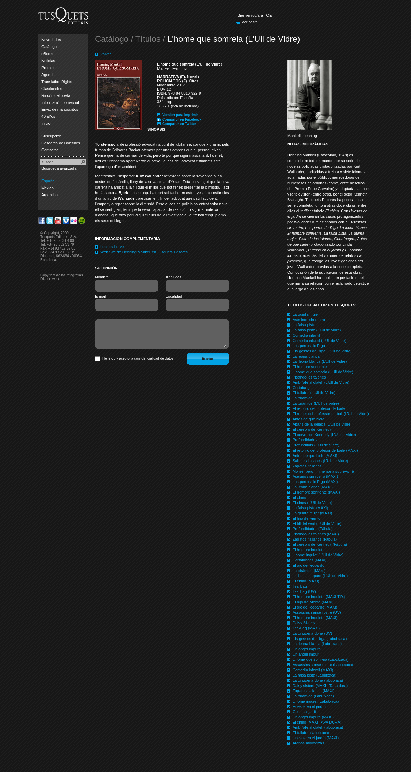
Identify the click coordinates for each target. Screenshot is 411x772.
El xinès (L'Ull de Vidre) (312, 502)
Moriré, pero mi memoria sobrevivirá (323, 471)
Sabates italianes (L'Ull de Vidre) (320, 461)
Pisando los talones (309, 377)
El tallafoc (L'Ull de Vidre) (314, 393)
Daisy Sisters (304, 623)
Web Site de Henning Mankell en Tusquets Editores (144, 252)
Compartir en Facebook (181, 119)
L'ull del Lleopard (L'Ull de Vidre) (320, 576)
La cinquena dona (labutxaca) (318, 680)
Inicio (46, 123)
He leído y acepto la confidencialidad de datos (137, 358)
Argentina (49, 195)
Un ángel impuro (307, 649)
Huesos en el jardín (309, 706)
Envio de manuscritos (59, 109)
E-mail (100, 296)
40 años (48, 116)
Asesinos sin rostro (309, 320)
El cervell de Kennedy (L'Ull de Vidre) (324, 435)
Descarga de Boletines (60, 143)
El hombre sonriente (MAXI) (316, 492)
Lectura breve (112, 247)
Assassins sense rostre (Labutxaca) (323, 665)
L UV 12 (164, 89)
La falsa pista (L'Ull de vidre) (317, 330)
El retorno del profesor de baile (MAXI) (325, 450)
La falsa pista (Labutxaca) (314, 675)
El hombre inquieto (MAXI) (315, 618)
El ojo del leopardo (308, 565)
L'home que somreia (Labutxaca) (320, 659)
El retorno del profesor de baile (319, 408)
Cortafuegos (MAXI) (309, 560)
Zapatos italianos (307, 466)
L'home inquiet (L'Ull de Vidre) (318, 555)
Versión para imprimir (180, 115)
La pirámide (302, 398)
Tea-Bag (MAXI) (306, 628)
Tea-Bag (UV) (304, 591)
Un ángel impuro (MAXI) (313, 717)
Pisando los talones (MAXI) (316, 534)
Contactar (49, 150)
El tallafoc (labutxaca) (311, 733)
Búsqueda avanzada (58, 168)
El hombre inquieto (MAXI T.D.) (319, 597)
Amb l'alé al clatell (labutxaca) (318, 727)
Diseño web (49, 279)
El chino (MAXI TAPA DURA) (317, 722)
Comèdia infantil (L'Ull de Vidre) (319, 340)
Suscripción (51, 136)
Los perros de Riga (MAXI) (315, 482)
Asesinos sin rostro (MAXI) (315, 476)
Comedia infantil (306, 335)
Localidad (174, 296)
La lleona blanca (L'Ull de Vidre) (320, 361)
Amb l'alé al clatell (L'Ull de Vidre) (321, 382)
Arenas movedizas (308, 743)
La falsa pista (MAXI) (310, 508)
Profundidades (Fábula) (313, 529)
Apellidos (173, 277)
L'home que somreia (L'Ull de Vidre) (323, 372)
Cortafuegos (303, 387)
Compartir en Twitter (179, 124)
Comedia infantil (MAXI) (313, 670)
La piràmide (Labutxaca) (313, 696)
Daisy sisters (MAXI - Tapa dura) (320, 685)
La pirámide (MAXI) (309, 570)
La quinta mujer (306, 314)
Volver (105, 54)
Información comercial (60, 102)
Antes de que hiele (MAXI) (315, 455)
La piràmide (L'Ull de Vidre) (316, 403)
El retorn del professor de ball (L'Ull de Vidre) (331, 414)
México (47, 188)
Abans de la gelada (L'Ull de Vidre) (322, 424)
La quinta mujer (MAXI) (312, 513)
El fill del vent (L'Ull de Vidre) (317, 523)
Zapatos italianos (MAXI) (313, 691)
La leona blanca (306, 356)
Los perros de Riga (309, 346)
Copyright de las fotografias (61, 275)
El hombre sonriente (310, 367)
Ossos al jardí (304, 712)
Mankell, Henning (172, 68)
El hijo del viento (306, 518)
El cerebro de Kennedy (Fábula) (320, 544)
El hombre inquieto (309, 550)
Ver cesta (250, 22)
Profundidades (305, 440)
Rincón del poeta (55, 95)
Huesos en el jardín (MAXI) (316, 738)
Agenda (48, 74)
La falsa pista (304, 325)
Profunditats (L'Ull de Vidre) (316, 445)
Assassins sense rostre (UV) (317, 612)
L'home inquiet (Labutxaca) (316, 701)
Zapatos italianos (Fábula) (315, 539)
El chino (299, 497)
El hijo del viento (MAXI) (313, 602)
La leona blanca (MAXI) (313, 487)
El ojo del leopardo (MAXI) (315, 607)
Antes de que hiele (308, 419)
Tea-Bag (300, 586)
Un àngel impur (306, 654)
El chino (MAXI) (306, 581)
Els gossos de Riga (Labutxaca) (320, 638)
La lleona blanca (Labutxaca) (317, 644)
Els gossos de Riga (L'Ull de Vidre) (322, 351)
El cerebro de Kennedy (312, 429)
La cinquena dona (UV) (312, 633)
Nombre (102, 277)
